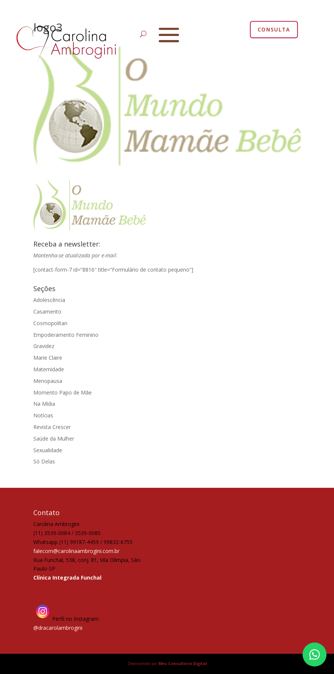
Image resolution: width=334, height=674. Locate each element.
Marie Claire (47, 357)
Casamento (47, 311)
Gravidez (43, 346)
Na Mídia (44, 403)
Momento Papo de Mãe (62, 392)
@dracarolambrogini (57, 627)
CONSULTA (274, 29)
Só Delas (44, 461)
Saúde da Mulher (53, 438)
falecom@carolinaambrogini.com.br (76, 550)
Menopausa (47, 380)
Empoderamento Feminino (65, 334)
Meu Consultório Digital (182, 663)
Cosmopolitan (50, 323)
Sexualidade (47, 450)
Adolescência (49, 299)
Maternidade (48, 369)
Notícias (43, 415)
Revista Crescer (52, 426)
